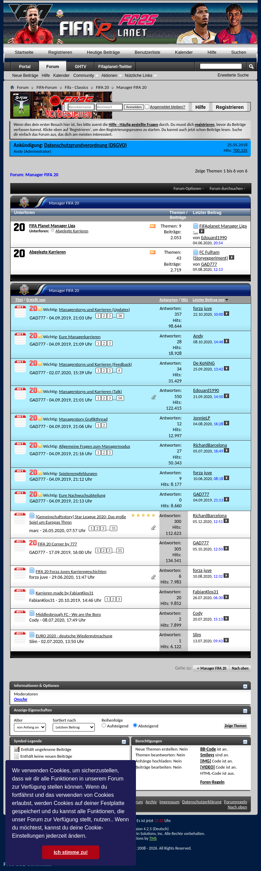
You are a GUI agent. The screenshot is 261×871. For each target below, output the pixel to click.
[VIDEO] (207, 767)
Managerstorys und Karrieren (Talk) (90, 391)
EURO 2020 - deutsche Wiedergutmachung (74, 635)
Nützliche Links (138, 75)
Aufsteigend (115, 725)
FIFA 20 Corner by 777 (57, 543)
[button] (89, 837)
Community (83, 75)
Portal (25, 66)
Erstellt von (35, 299)
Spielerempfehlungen (78, 473)
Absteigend (145, 725)
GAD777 (38, 318)
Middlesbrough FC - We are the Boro (68, 614)
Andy (18, 151)
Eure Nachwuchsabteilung (82, 495)
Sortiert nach (64, 720)
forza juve (38, 577)
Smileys (207, 754)
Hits (184, 299)
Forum (52, 66)
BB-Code (208, 749)
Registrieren (230, 107)
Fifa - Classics (76, 87)
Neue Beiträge (25, 75)
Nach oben (240, 668)
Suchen (238, 52)
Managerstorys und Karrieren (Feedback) (95, 364)
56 (120, 398)
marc (34, 530)
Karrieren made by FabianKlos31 (64, 592)
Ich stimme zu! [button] (71, 852)
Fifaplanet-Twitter (115, 66)
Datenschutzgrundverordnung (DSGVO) (85, 145)
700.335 (240, 150)
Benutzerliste (147, 52)
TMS (153, 838)
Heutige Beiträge (103, 52)
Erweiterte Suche (233, 75)
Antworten (168, 299)
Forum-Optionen (187, 188)
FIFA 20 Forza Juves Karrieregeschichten (71, 571)
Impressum (169, 801)
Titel (19, 299)
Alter (18, 720)
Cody (34, 620)
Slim (33, 641)
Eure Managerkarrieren (79, 336)
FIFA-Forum (46, 87)
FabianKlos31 (42, 600)
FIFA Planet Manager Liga (52, 225)
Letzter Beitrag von (211, 299)
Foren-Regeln (212, 782)
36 (120, 315)
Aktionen (109, 75)
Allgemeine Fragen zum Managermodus (94, 446)
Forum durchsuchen (226, 188)
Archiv (151, 801)
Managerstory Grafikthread (83, 419)
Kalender (184, 52)
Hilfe (200, 107)
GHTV (80, 66)
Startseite (24, 52)
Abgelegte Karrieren (71, 231)
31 (113, 528)
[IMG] (205, 760)
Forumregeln (235, 801)
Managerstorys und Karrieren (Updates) (94, 309)
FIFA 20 (102, 87)
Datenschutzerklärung (202, 801)
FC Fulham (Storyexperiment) (210, 255)
